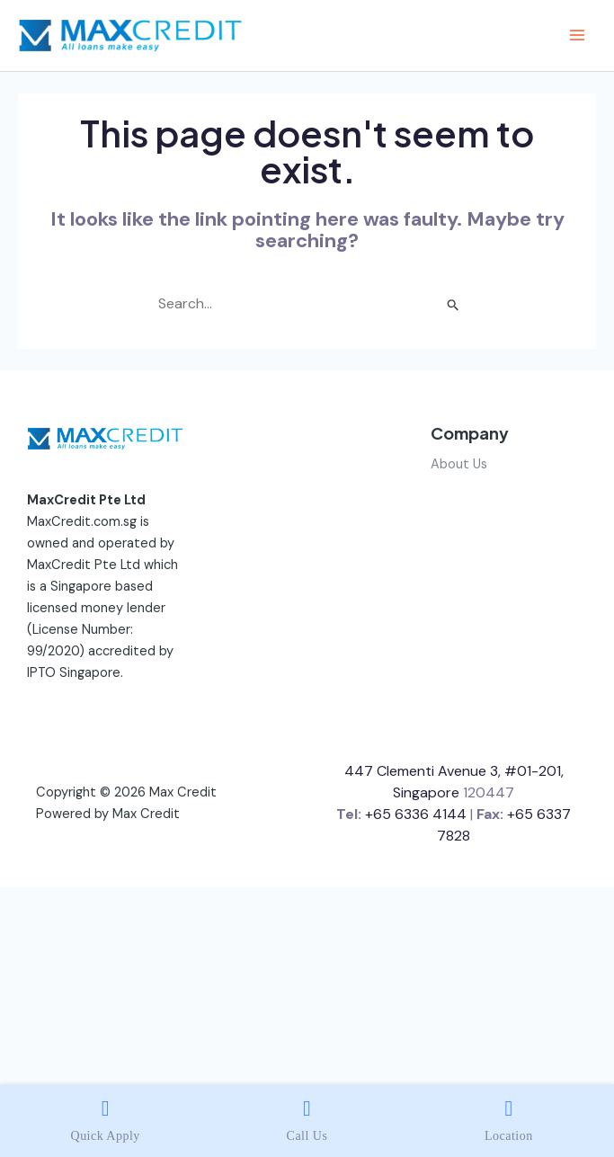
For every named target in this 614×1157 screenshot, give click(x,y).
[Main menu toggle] (577, 35)
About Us (459, 464)
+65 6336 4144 (416, 814)
